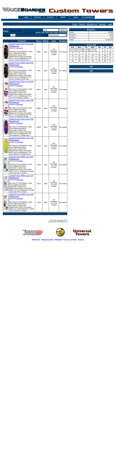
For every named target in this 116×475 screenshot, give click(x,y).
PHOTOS (50, 17)
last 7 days (45, 32)
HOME (26, 17)
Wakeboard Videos (47, 239)
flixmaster (19, 48)
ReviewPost (60, 220)
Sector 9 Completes (70, 239)
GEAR (63, 17)
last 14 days (54, 32)
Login (110, 24)
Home (75, 24)
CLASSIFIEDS (88, 17)
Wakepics (81, 239)
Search (82, 24)
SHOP (75, 17)
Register (102, 24)
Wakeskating (59, 239)
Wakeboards (36, 239)
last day (38, 32)
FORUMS (37, 17)
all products (63, 32)
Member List (92, 24)
